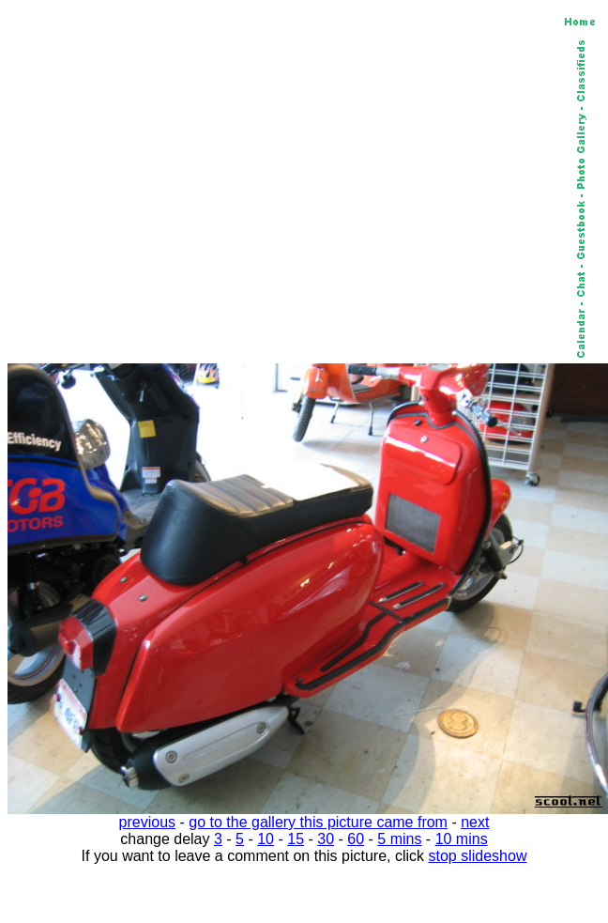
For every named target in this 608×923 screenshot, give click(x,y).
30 (325, 839)
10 (265, 839)
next (475, 822)
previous (147, 822)
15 (295, 839)
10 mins (461, 839)
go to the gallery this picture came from (318, 822)
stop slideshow (478, 856)
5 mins (399, 839)
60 (355, 839)
